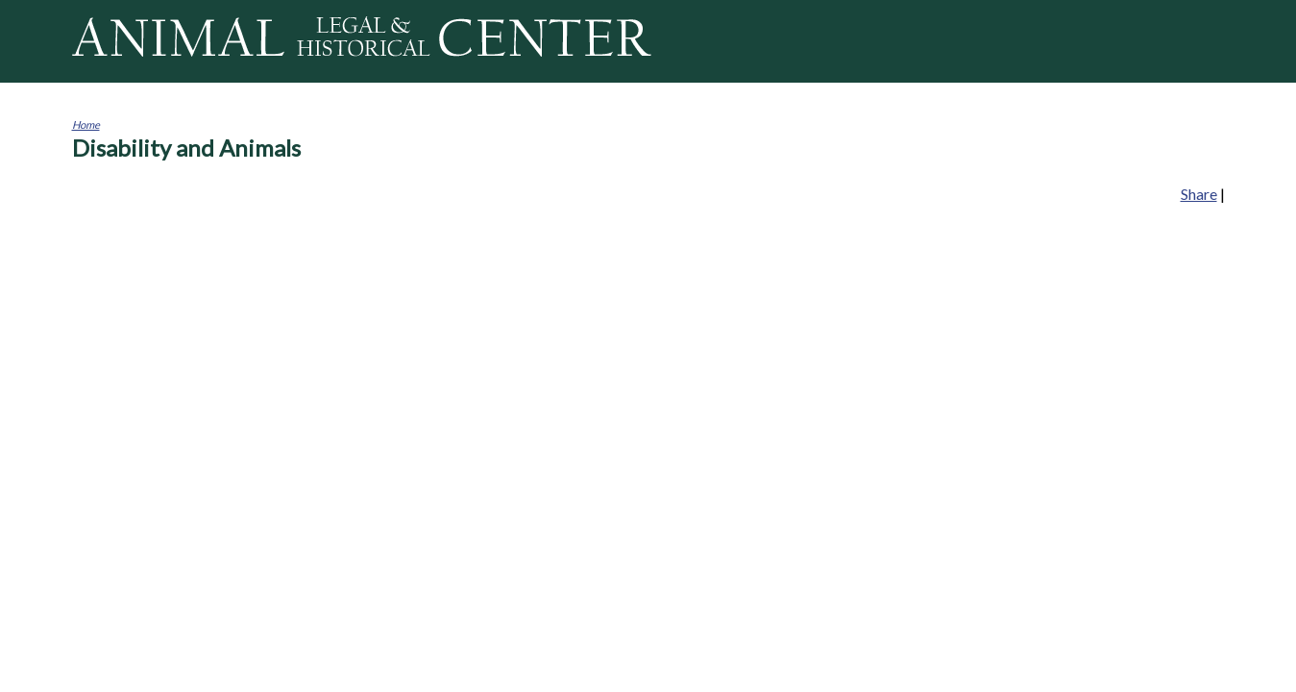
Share (1199, 194)
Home (86, 124)
